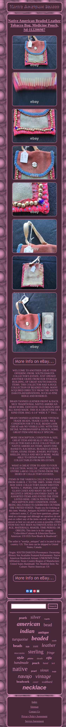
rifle (49, 658)
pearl (34, 671)
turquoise (20, 639)
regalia (47, 619)
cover (35, 682)
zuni (35, 646)
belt (53, 663)
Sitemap (34, 707)
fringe (51, 652)
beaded (40, 638)
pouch (35, 663)
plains (30, 658)
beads (17, 646)
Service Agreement (34, 721)
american (28, 624)
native (20, 668)
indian (27, 631)
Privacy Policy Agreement (34, 716)
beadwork (23, 681)
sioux (44, 670)
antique (43, 632)
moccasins (19, 653)
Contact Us (34, 711)
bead (48, 624)
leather (49, 645)
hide (27, 646)
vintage (43, 676)
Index (34, 702)
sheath (40, 658)
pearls (23, 618)
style (20, 657)
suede (54, 641)
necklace (34, 687)
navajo (25, 676)
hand (45, 663)
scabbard (47, 681)
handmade (21, 663)
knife (54, 671)
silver (35, 617)
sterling (35, 651)
